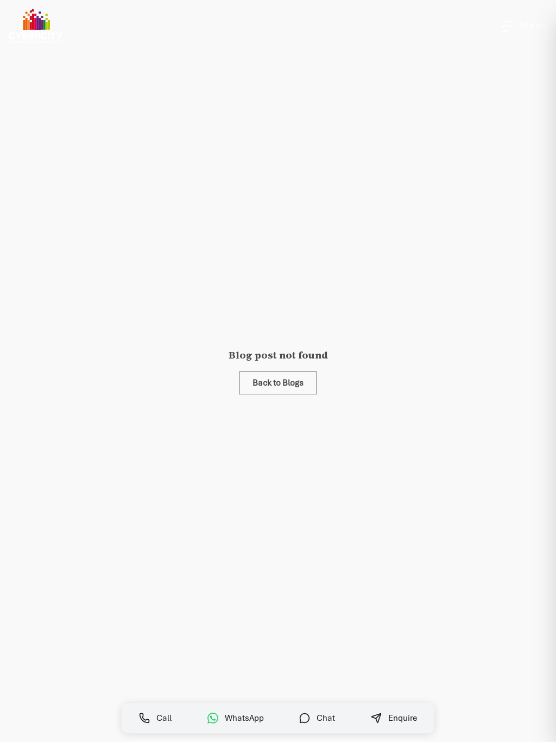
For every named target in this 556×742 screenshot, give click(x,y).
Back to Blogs (278, 383)
